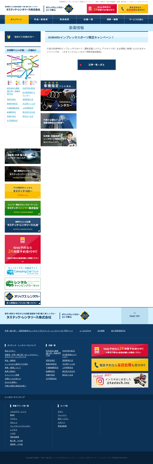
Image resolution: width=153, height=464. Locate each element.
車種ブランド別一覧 (21, 406)
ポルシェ (13, 422)
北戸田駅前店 (12, 121)
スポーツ (61, 422)
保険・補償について (13, 368)
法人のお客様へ (11, 382)
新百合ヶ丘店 (28, 116)
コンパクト (62, 415)
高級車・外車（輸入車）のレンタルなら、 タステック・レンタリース (22, 356)
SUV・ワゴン (63, 419)
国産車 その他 (16, 444)
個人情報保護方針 (118, 331)
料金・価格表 (10, 360)
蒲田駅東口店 (28, 99)
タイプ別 (64, 406)
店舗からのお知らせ (13, 379)
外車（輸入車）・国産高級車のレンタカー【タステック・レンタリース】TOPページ (39, 331)
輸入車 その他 (16, 441)
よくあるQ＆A (85, 331)
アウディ (13, 419)
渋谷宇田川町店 (29, 88)
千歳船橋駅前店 (13, 108)
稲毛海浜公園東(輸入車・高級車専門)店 (13, 91)
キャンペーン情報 (12, 375)
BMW (12, 415)
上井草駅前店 (28, 108)
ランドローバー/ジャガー (20, 426)
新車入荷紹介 (10, 371)
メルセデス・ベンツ (18, 412)
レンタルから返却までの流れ (16, 364)
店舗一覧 (52, 345)
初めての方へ (10, 351)
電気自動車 (14, 437)
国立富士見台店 (29, 112)
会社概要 (101, 331)
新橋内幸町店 (12, 104)
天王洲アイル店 (29, 104)
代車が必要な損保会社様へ (15, 386)
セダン (60, 412)
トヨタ (13, 433)
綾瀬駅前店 (11, 112)
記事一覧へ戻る (97, 64)
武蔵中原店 (11, 116)
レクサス (13, 430)
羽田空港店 (11, 99)
